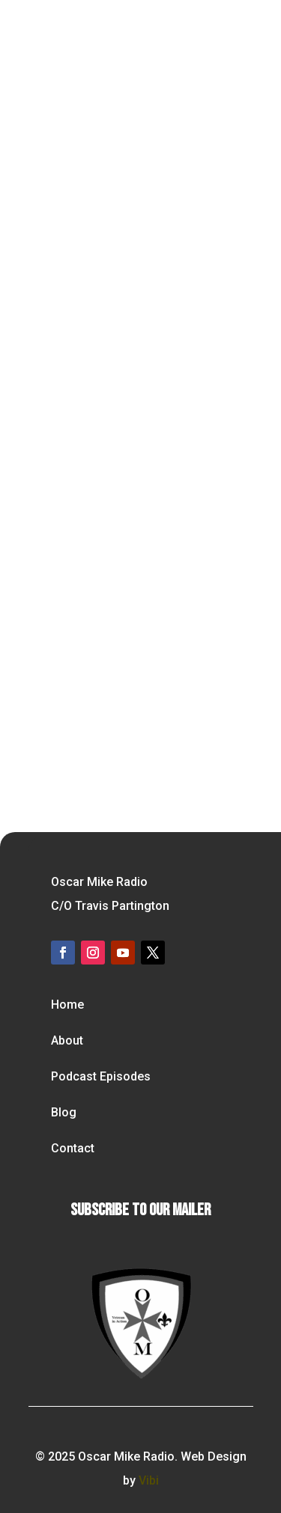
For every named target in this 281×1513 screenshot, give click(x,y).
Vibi (149, 1480)
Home (67, 1004)
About (67, 1040)
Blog (63, 1112)
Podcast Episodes (101, 1076)
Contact (72, 1148)
